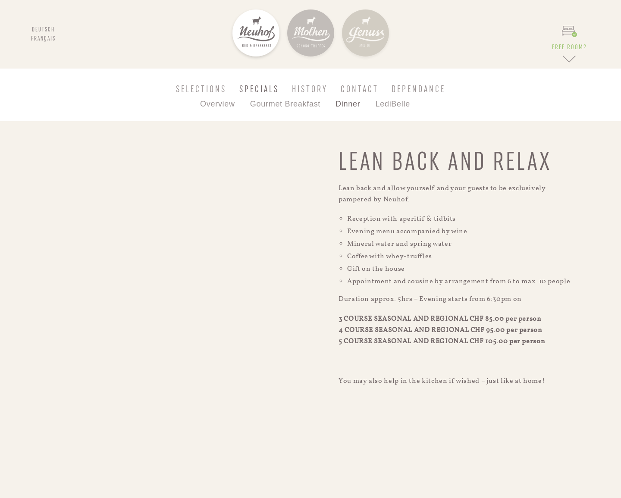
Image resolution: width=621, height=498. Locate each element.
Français (43, 39)
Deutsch (43, 30)
